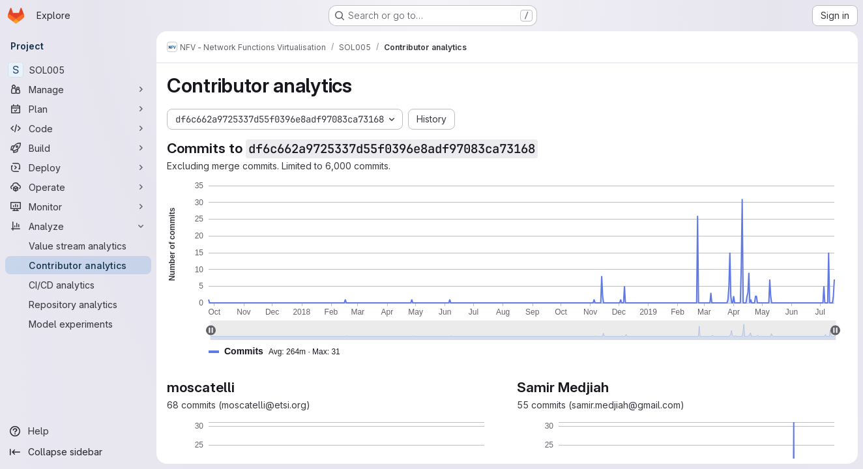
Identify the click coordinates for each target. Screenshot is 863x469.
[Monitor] (78, 206)
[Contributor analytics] (78, 265)
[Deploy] (78, 167)
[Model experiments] (78, 324)
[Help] (78, 431)
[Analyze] (78, 226)
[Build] (78, 148)
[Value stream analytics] (78, 245)
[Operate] (78, 187)
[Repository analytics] (78, 304)
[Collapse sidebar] (78, 452)
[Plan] (78, 109)
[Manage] (78, 89)
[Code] (78, 128)
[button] (280, 351)
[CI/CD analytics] (78, 285)
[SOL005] (78, 70)
